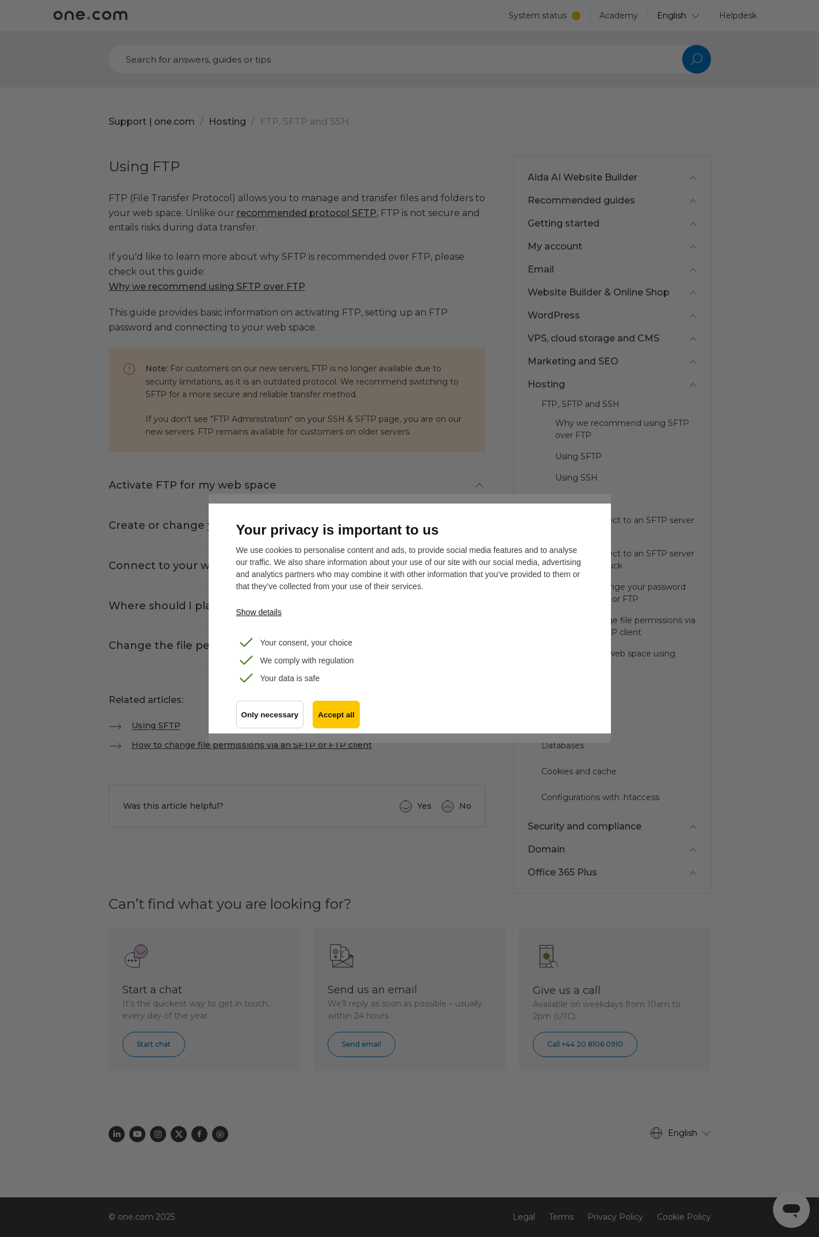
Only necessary (270, 714)
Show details (259, 612)
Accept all (336, 714)
